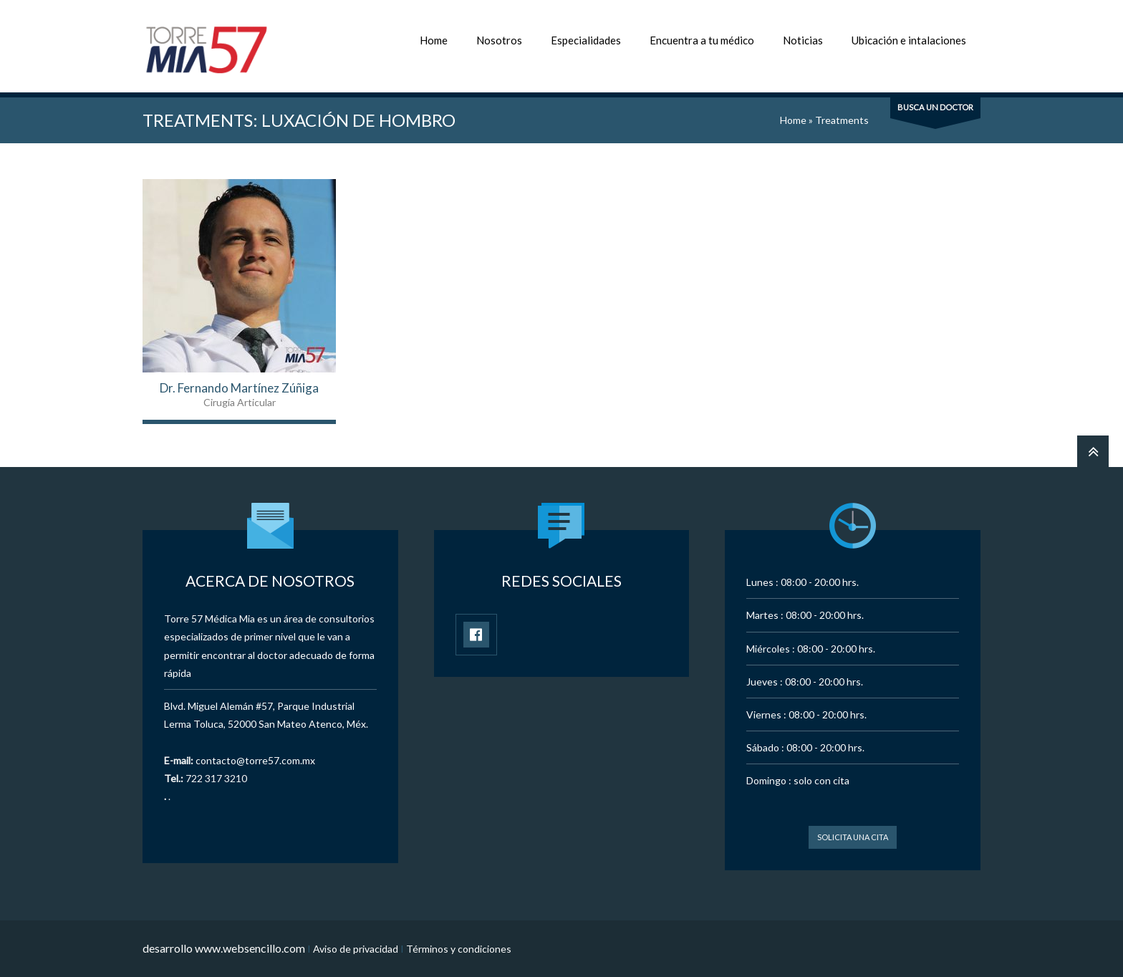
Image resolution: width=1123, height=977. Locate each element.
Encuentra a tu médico (702, 40)
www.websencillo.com (250, 948)
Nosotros (499, 40)
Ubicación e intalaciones (909, 40)
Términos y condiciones (458, 949)
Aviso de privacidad (355, 949)
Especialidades (586, 40)
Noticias (803, 40)
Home (434, 40)
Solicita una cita (852, 837)
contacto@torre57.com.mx (255, 760)
